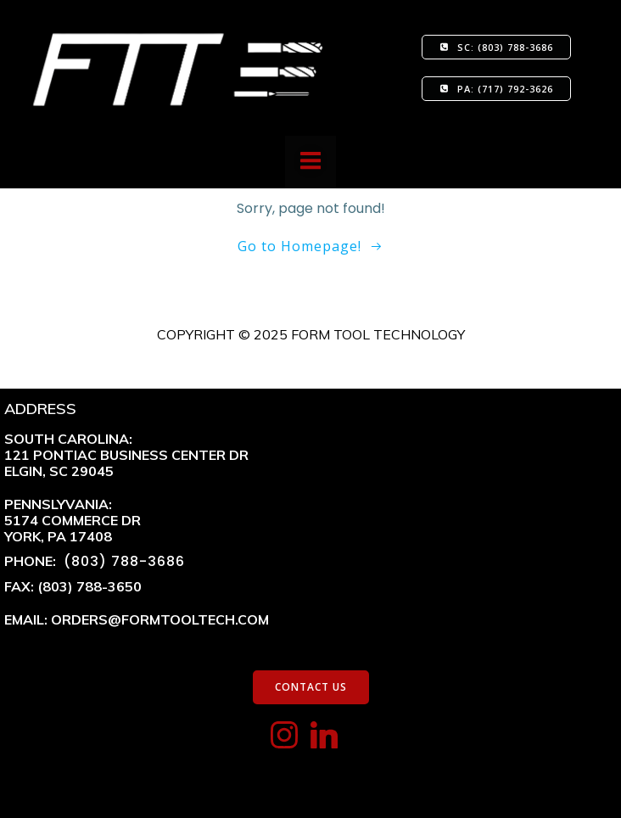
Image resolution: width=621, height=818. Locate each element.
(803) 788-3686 (122, 561)
